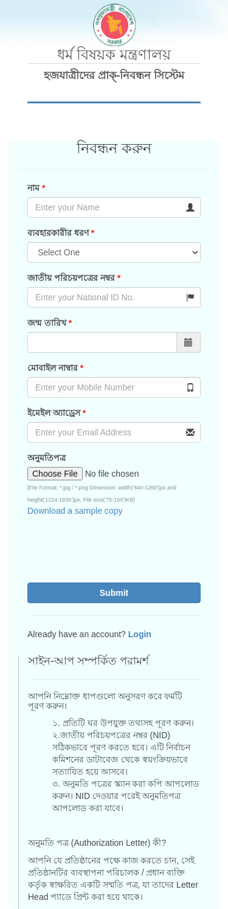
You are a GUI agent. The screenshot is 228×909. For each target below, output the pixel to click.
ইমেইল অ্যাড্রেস (55, 413)
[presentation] (108, 549)
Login (139, 634)
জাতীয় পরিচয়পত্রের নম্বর (71, 278)
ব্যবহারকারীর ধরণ (58, 233)
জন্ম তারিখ (46, 323)
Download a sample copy (74, 511)
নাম (33, 188)
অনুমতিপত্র (46, 458)
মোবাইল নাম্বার (52, 368)
